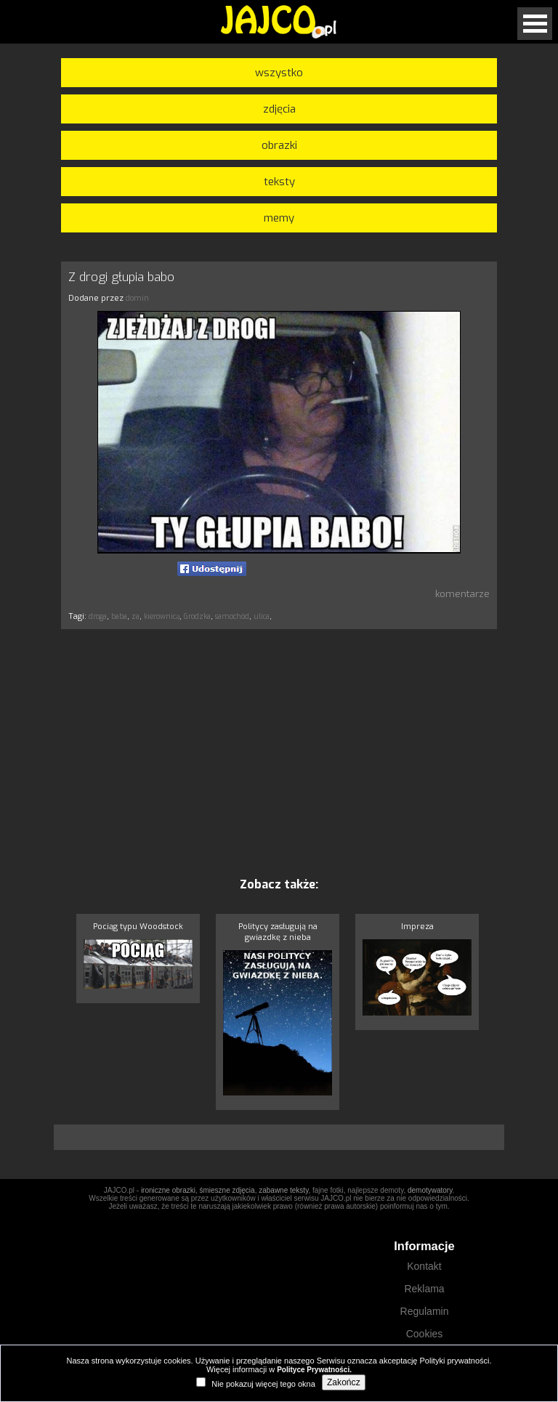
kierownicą (161, 616)
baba (119, 616)
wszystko (279, 72)
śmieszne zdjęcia (226, 1190)
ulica (262, 616)
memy (279, 218)
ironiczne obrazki (168, 1190)
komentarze (462, 594)
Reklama (424, 1288)
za (136, 616)
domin (137, 298)
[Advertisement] (279, 752)
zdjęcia (279, 109)
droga (98, 616)
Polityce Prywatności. (314, 1370)
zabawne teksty (283, 1190)
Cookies (424, 1334)
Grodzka (197, 616)
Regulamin (424, 1311)
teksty (279, 181)
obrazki (279, 145)
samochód (232, 616)
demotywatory (430, 1190)
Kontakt (424, 1266)
